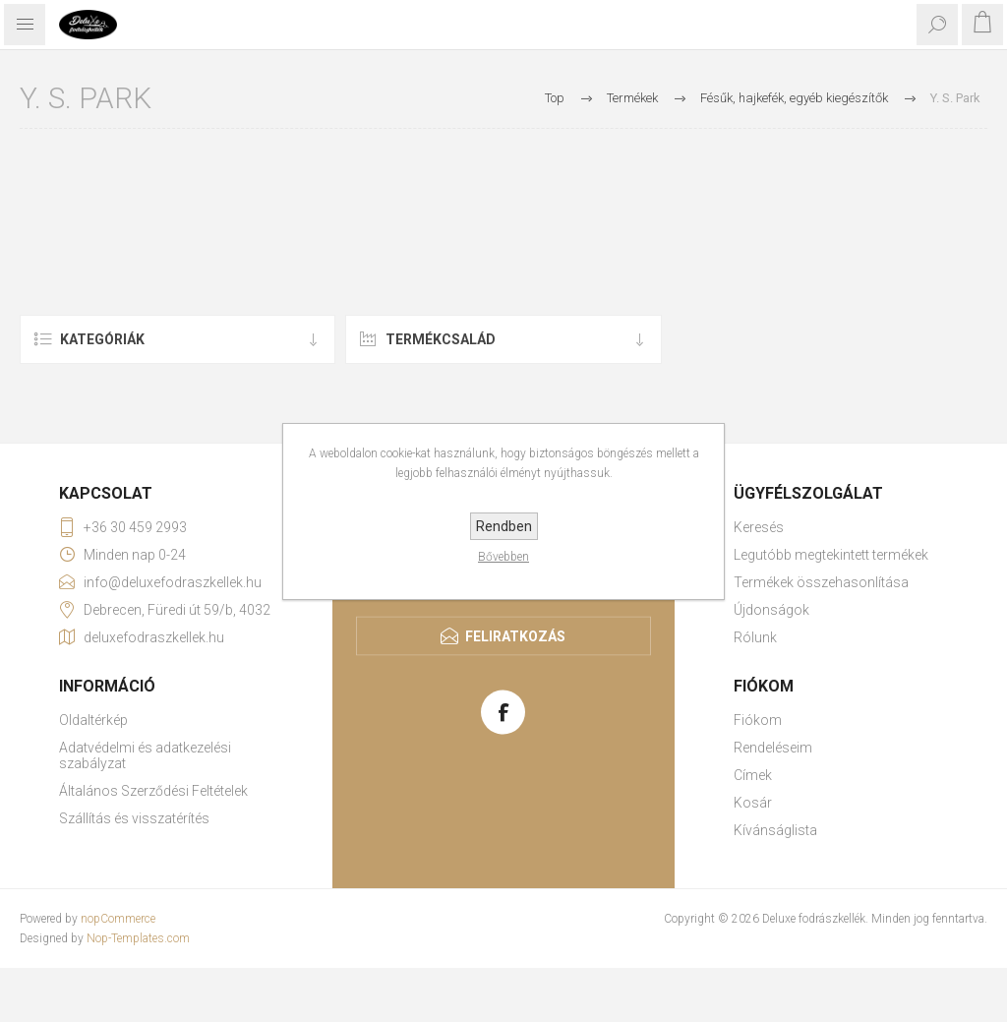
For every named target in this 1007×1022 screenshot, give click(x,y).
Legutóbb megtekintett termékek (831, 555)
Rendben (504, 526)
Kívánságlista (775, 830)
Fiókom (758, 720)
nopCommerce (118, 919)
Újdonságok (771, 610)
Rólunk (755, 637)
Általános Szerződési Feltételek (153, 791)
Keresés (759, 527)
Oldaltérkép (93, 720)
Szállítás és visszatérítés (134, 818)
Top (554, 97)
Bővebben (503, 557)
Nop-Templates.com (138, 938)
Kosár (753, 803)
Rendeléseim (773, 747)
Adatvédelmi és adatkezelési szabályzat (145, 755)
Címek (753, 775)
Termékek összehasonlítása (821, 582)
